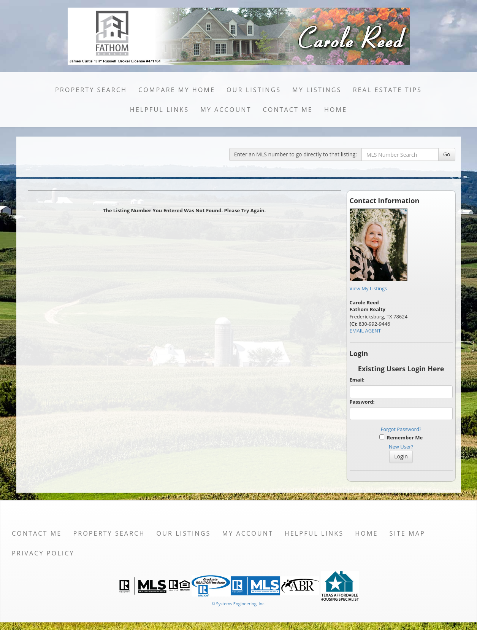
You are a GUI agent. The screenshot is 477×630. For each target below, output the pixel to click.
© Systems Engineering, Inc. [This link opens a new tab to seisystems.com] (238, 603)
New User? (401, 446)
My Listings (316, 90)
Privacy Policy (43, 553)
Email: (357, 379)
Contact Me (288, 109)
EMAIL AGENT (365, 330)
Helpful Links (159, 109)
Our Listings (254, 90)
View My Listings (368, 288)
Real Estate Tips (387, 90)
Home (335, 109)
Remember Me (401, 437)
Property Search (91, 90)
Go (446, 154)
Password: (362, 401)
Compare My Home (176, 90)
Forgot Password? (401, 429)
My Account (225, 109)
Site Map (407, 533)
